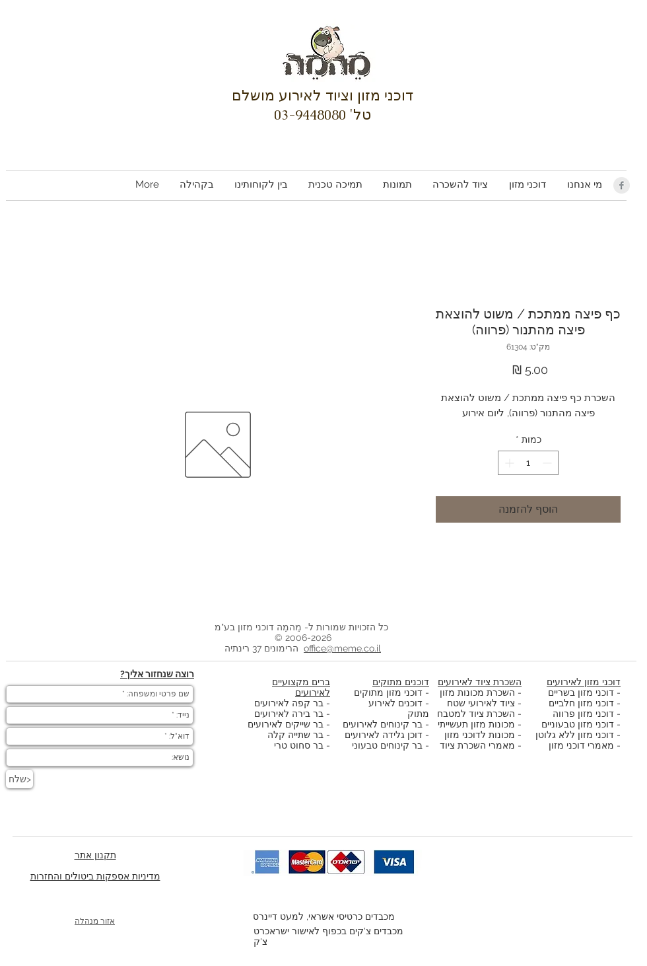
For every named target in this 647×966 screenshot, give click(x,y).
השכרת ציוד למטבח (476, 713)
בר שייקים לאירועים (286, 724)
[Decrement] (548, 462)
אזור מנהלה (95, 921)
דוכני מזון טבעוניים (577, 724)
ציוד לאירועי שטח (481, 703)
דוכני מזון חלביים (581, 703)
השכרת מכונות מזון (477, 692)
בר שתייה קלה (296, 734)
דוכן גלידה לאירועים (384, 734)
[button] (527, 184)
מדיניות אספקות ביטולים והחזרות (95, 876)
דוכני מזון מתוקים (388, 692)
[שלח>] (19, 779)
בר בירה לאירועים (289, 713)
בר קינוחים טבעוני (387, 745)
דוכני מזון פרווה (583, 713)
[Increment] (508, 462)
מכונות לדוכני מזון (479, 734)
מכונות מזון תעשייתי (476, 724)
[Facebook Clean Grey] (621, 185)
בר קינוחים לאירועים (383, 724)
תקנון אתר (95, 855)
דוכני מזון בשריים (581, 692)
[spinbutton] (528, 462)
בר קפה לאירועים (289, 703)
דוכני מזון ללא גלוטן (574, 734)
